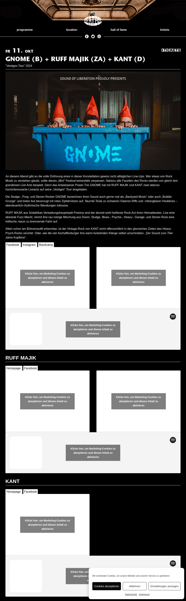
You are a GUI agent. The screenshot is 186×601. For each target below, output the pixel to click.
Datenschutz (131, 594)
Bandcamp (46, 244)
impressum (144, 594)
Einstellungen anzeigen (164, 586)
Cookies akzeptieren (106, 586)
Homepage (13, 368)
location (71, 29)
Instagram (29, 244)
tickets (164, 29)
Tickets (171, 50)
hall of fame (119, 29)
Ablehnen (134, 586)
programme (25, 29)
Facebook (12, 244)
